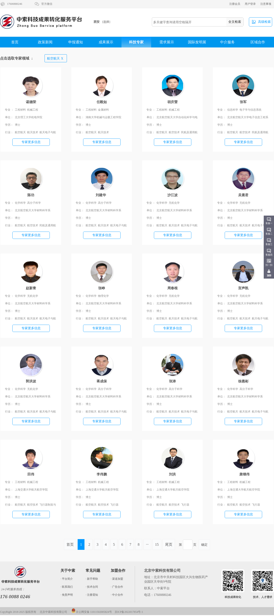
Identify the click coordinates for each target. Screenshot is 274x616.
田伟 (30, 474)
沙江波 (172, 195)
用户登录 (250, 3)
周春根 (172, 288)
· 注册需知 (92, 594)
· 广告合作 (117, 586)
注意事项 (265, 3)
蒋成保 (102, 381)
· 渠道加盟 (117, 578)
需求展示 (166, 42)
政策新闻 (45, 42)
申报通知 (75, 42)
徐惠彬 (243, 381)
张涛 (172, 381)
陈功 (30, 195)
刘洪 (172, 474)
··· (147, 544)
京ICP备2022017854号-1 (129, 611)
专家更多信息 (31, 142)
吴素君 (243, 195)
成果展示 (106, 42)
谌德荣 (31, 102)
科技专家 (136, 42)
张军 (243, 102)
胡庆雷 (172, 102)
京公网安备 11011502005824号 (91, 611)
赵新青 (31, 288)
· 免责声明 (67, 594)
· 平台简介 (67, 578)
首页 (14, 42)
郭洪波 (31, 381)
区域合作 (257, 42)
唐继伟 (243, 474)
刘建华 (102, 195)
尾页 (168, 544)
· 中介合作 (117, 594)
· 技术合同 (92, 586)
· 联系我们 (67, 586)
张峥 (101, 288)
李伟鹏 (102, 474)
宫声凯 (243, 288)
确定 (204, 544)
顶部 (269, 275)
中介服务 (227, 42)
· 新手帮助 (92, 578)
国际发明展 (197, 42)
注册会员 (234, 3)
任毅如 (102, 102)
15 (157, 544)
